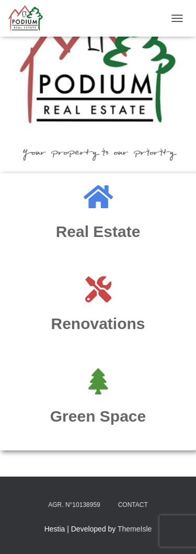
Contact (133, 504)
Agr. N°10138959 (74, 504)
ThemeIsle (135, 529)
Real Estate (98, 231)
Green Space (98, 416)
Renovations (98, 323)
